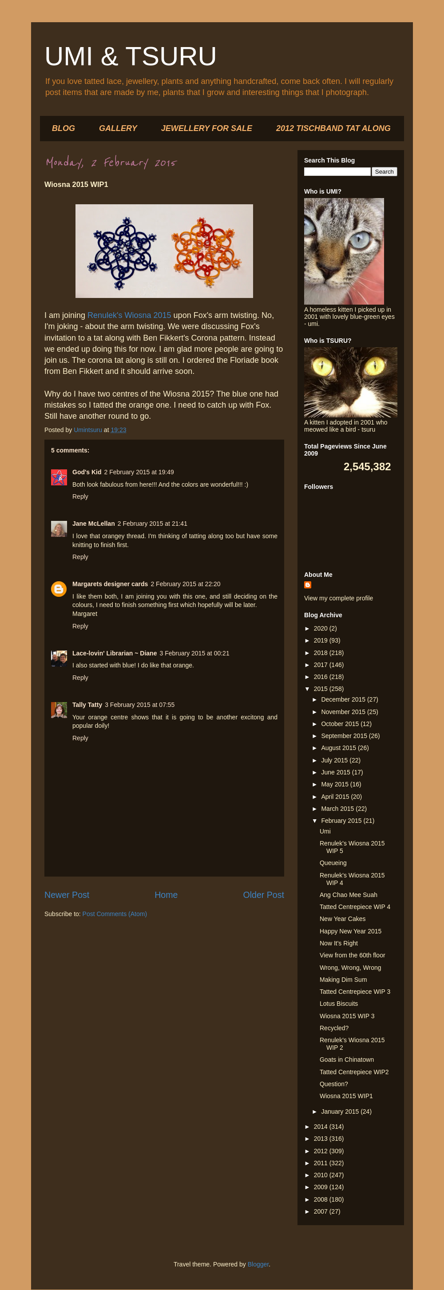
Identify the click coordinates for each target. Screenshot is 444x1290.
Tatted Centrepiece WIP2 (354, 1072)
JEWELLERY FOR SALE (206, 128)
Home (166, 895)
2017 (321, 664)
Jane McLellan (93, 523)
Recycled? (334, 1028)
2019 (321, 640)
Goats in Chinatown (347, 1059)
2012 (321, 1151)
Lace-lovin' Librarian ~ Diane (114, 653)
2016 (321, 676)
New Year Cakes (343, 918)
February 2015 (342, 820)
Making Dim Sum (343, 979)
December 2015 (344, 699)
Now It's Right (339, 943)
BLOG (63, 128)
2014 (321, 1126)
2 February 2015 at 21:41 (152, 523)
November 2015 (344, 711)
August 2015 (339, 747)
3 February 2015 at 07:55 (139, 704)
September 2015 (345, 735)
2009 (321, 1187)
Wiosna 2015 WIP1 (346, 1095)
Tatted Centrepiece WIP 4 (355, 906)
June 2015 (336, 772)
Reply (80, 496)
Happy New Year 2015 (350, 931)
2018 (321, 652)
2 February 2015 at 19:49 (139, 472)
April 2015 (336, 796)
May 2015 (335, 784)
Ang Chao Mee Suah (348, 894)
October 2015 (341, 723)
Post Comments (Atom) (115, 913)
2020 (321, 628)
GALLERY (118, 128)
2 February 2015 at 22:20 (185, 583)
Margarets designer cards (110, 583)
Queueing (333, 862)
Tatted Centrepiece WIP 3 (355, 991)
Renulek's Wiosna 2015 (129, 315)
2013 (321, 1138)
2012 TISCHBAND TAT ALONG (333, 128)
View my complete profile (338, 598)
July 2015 (335, 760)
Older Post (263, 895)
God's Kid (87, 472)
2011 (321, 1163)
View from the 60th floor (352, 955)
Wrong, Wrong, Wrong (350, 967)
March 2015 (338, 808)
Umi (325, 831)
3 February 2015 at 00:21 (194, 653)
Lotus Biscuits (339, 1003)
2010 (321, 1175)
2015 (321, 688)
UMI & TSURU (130, 56)
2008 (321, 1199)
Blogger (258, 1264)
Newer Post (66, 895)
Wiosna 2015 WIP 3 (347, 1016)
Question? (334, 1084)
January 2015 (341, 1111)
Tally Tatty (87, 704)
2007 (321, 1211)
